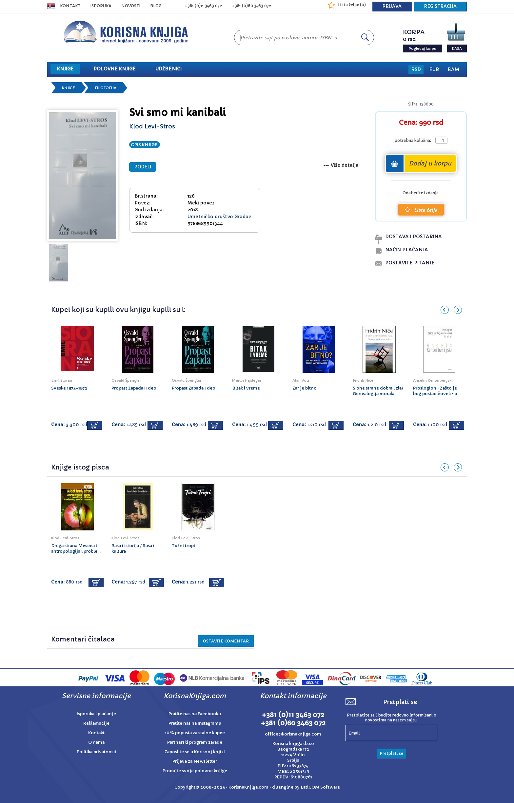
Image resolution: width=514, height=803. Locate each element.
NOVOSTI (130, 5)
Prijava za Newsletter (194, 761)
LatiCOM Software (320, 787)
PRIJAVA (392, 6)
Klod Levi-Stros (152, 126)
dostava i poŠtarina (413, 236)
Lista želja (421, 210)
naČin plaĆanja (406, 250)
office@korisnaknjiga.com (293, 734)
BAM (453, 69)
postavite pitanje (410, 263)
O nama (96, 742)
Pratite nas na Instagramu (194, 723)
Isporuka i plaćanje (96, 714)
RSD (416, 69)
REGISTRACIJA (440, 6)
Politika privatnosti (96, 752)
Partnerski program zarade (194, 742)
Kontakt (70, 5)
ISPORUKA (100, 5)
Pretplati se (391, 753)
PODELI (142, 167)
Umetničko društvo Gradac (219, 217)
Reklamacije (96, 723)
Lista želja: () (352, 4)
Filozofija (105, 88)
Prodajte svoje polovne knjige (195, 771)
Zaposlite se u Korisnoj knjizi (195, 752)
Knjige (68, 88)
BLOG (156, 5)
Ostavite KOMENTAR (226, 641)
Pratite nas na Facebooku (194, 714)
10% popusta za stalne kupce (195, 733)
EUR (434, 69)
